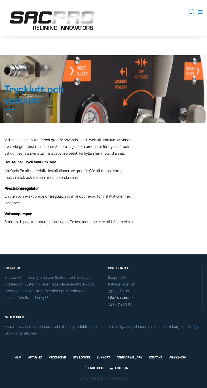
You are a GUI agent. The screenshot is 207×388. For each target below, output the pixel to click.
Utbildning (81, 357)
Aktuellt (35, 357)
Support (103, 357)
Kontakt (155, 357)
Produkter (57, 357)
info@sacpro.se (120, 298)
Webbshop (177, 357)
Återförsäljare (129, 357)
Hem (18, 357)
